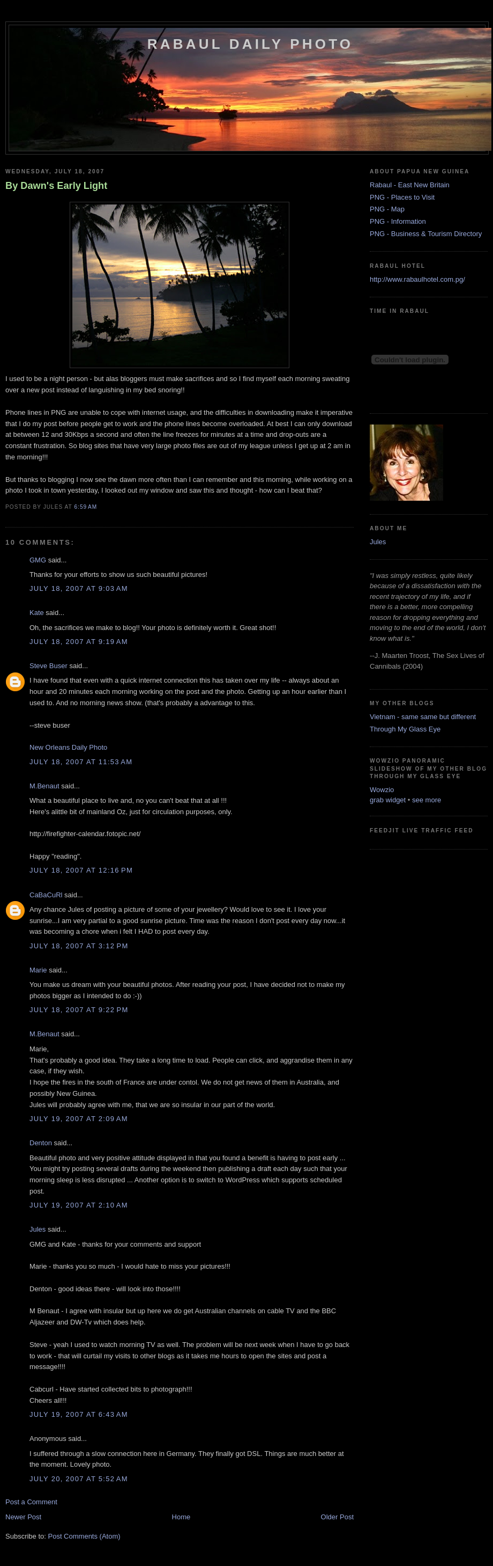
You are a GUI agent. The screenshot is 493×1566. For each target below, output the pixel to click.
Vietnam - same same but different (423, 717)
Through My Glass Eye (405, 729)
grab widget (388, 800)
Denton (40, 1143)
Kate (36, 613)
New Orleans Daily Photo (68, 747)
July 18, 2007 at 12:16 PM (81, 870)
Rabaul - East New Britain (410, 185)
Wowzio (382, 790)
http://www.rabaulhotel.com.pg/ (417, 279)
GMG (37, 560)
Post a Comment (31, 1502)
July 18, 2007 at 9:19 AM (78, 642)
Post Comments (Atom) (84, 1536)
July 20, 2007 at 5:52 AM (78, 1479)
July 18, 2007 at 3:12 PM (79, 946)
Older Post (337, 1517)
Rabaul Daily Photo (250, 44)
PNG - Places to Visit (402, 197)
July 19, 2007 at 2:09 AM (78, 1119)
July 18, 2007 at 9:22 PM (79, 1010)
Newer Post (23, 1517)
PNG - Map (387, 209)
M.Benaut (44, 786)
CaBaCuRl (45, 895)
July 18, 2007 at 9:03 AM (78, 588)
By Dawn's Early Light (56, 185)
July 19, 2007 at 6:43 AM (78, 1414)
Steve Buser (48, 666)
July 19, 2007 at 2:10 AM (78, 1205)
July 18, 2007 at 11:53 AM (80, 762)
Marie (38, 970)
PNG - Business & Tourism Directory (426, 234)
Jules (37, 1229)
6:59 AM (85, 507)
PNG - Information (398, 221)
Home (181, 1517)
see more (426, 800)
